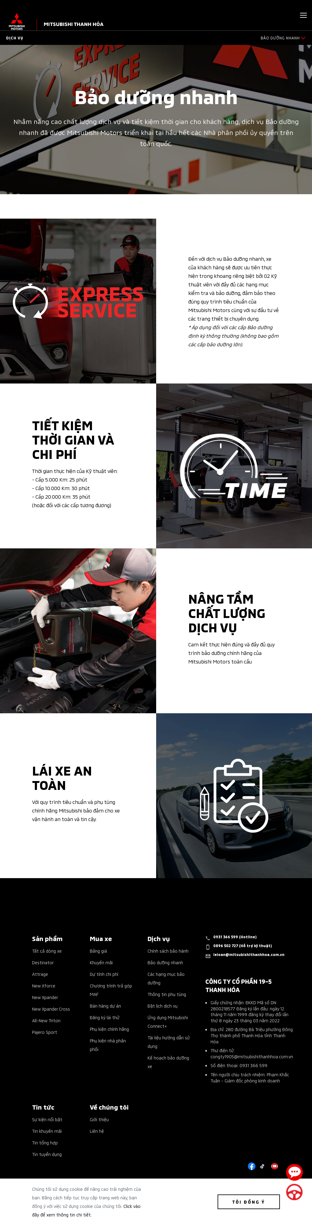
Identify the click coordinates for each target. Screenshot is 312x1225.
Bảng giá (98, 951)
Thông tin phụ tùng (167, 994)
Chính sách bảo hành (168, 951)
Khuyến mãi (101, 962)
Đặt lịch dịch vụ (163, 1006)
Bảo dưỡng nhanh (165, 962)
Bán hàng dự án (105, 1006)
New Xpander (45, 997)
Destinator (43, 962)
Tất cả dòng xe (47, 951)
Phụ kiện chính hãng (109, 1029)
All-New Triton (46, 1020)
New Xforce (43, 985)
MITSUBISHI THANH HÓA (74, 23)
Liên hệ (97, 1131)
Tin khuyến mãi (47, 1131)
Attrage (40, 974)
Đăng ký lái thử (104, 1017)
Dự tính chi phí (104, 974)
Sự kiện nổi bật (47, 1119)
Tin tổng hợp (45, 1142)
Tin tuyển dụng (47, 1154)
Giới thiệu (99, 1119)
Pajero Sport (44, 1032)
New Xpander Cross (51, 1009)
